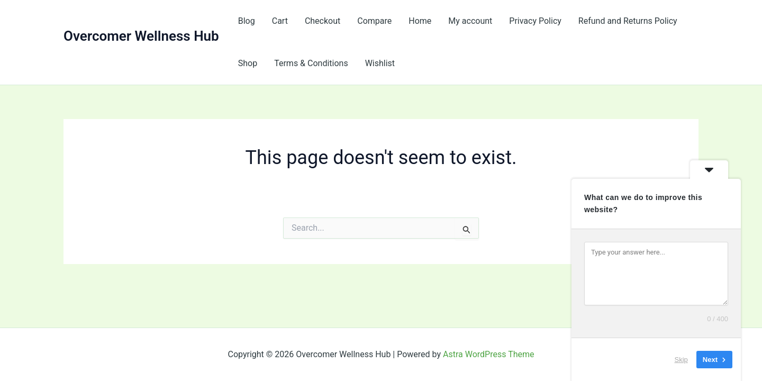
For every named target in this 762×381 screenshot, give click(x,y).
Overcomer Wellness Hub (141, 36)
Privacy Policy (535, 21)
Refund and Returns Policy (627, 21)
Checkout (322, 21)
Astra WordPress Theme (488, 354)
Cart (280, 21)
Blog (246, 21)
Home (420, 21)
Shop (247, 63)
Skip (681, 360)
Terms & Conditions (311, 63)
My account (470, 21)
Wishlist (380, 63)
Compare (374, 21)
